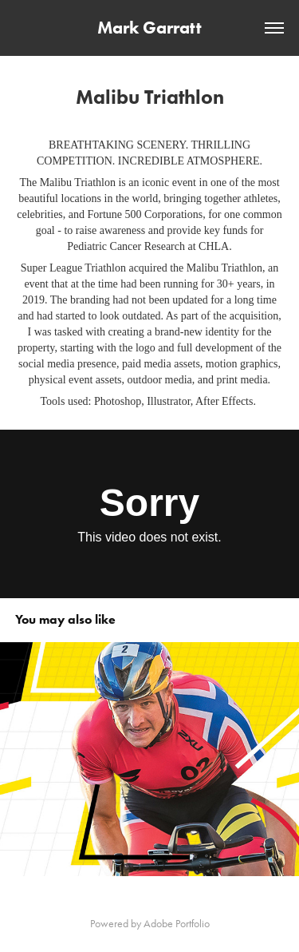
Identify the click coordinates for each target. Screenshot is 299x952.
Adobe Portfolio (177, 923)
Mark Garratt (149, 27)
